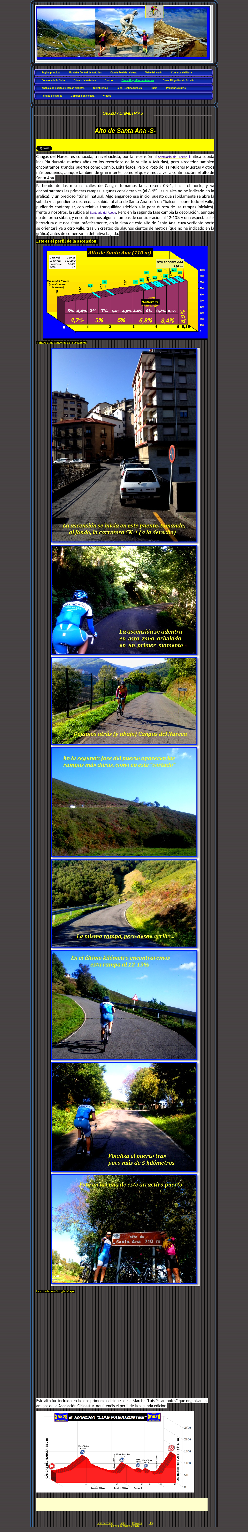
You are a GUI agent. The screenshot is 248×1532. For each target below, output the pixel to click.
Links (122, 1523)
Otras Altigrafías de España (178, 80)
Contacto (137, 1523)
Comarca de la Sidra (53, 80)
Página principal (51, 72)
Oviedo (109, 80)
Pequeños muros (176, 88)
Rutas (154, 88)
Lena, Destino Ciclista (129, 88)
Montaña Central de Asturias (85, 72)
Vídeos (107, 95)
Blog (151, 1523)
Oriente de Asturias (85, 80)
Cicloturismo (100, 88)
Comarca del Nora (181, 72)
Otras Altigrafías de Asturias (137, 80)
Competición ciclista (82, 95)
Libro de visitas (105, 1523)
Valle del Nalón (154, 72)
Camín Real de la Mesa (123, 72)
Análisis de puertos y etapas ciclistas (63, 88)
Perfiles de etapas (52, 95)
